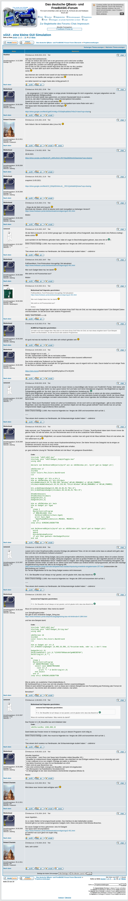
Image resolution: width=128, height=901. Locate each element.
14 (30, 37)
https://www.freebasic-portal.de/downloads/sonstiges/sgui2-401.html (50, 211)
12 (25, 37)
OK (122, 14)
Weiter (33, 37)
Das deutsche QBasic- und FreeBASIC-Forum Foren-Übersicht (58, 42)
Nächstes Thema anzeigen (115, 47)
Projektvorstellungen (90, 42)
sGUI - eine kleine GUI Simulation (27, 35)
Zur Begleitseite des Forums (55, 23)
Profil (44, 20)
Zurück (15, 37)
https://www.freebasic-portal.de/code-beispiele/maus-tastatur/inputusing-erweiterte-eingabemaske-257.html (64, 566)
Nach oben (7, 84)
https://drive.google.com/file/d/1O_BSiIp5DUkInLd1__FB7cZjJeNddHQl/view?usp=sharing (58, 186)
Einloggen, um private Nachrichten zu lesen (64, 20)
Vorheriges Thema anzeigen (94, 47)
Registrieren (87, 17)
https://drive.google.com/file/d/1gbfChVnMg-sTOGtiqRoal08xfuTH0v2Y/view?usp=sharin (57, 112)
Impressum (83, 23)
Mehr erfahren (101, 14)
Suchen (48, 17)
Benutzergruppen (73, 17)
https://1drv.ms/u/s (32, 371)
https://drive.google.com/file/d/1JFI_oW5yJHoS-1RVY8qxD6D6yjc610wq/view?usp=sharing (58, 158)
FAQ (40, 17)
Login (85, 20)
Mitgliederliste (59, 17)
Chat (73, 23)
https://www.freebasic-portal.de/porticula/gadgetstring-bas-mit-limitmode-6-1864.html (56, 617)
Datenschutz (68, 897)
